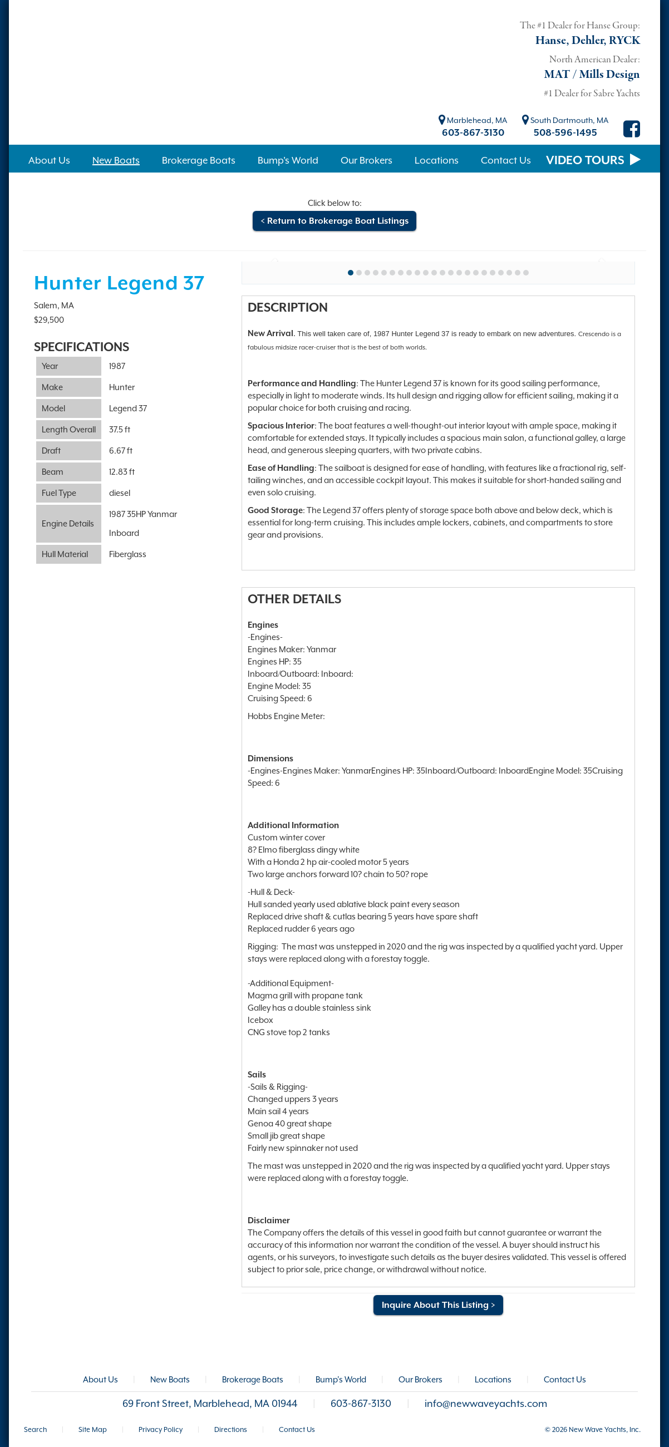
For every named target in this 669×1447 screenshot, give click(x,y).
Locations (493, 1379)
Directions (230, 1429)
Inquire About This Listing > (438, 1305)
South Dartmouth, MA (565, 120)
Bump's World (341, 1379)
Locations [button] (437, 160)
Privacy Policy (161, 1429)
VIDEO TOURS (593, 160)
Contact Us (565, 1379)
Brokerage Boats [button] (198, 160)
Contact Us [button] (506, 160)
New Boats (170, 1379)
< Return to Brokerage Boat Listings (334, 221)
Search (35, 1429)
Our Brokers (420, 1379)
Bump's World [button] (288, 160)
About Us (100, 1379)
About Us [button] (49, 160)
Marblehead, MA (473, 120)
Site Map (92, 1429)
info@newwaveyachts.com (486, 1403)
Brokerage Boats (252, 1379)
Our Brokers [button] (366, 160)
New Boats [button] (116, 160)
